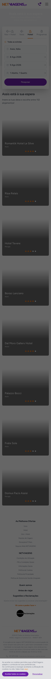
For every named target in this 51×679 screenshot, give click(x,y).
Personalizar (37, 674)
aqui (26, 669)
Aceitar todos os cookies (15, 674)
